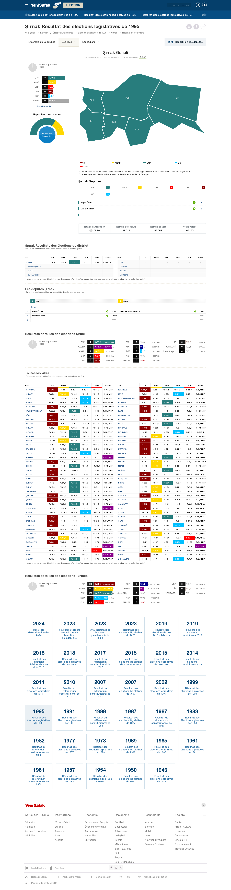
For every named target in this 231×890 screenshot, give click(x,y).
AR (179, 5)
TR (170, 5)
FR (183, 5)
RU (187, 5)
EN (174, 5)
